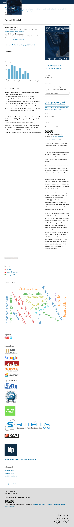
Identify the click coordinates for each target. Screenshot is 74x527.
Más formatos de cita (52, 93)
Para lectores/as (9, 470)
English (9, 269)
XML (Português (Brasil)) (55, 68)
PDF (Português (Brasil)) (55, 66)
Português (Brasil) (12, 275)
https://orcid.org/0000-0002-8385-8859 (14, 31)
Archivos (12, 7)
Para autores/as (9, 473)
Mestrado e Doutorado (12, 459)
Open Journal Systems (11, 484)
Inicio (6, 7)
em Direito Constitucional (28, 459)
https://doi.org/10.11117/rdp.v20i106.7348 (21, 45)
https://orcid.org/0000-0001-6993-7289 (14, 39)
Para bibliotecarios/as (11, 476)
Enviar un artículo (11, 258)
